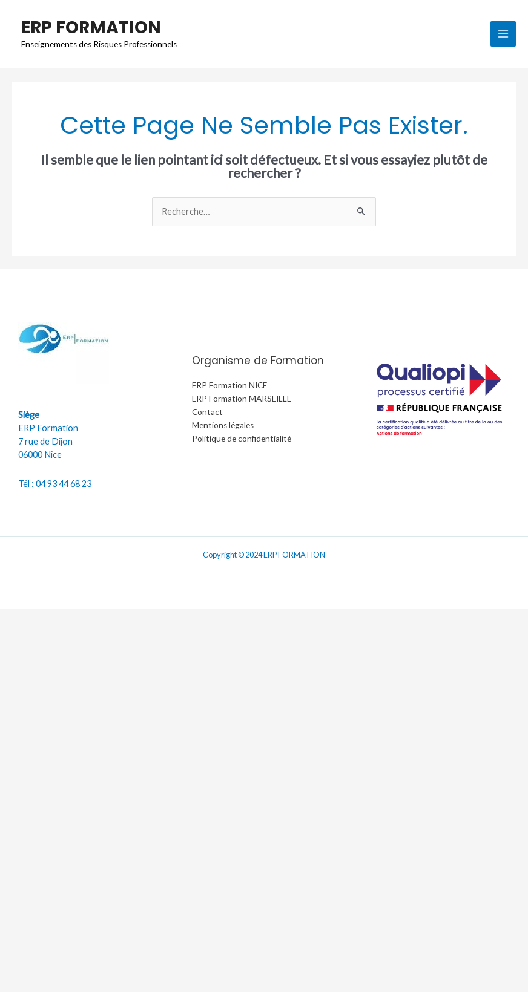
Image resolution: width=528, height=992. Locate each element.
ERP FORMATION (91, 27)
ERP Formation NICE (229, 385)
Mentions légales (223, 425)
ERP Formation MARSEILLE (241, 398)
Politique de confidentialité (241, 438)
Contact (207, 412)
